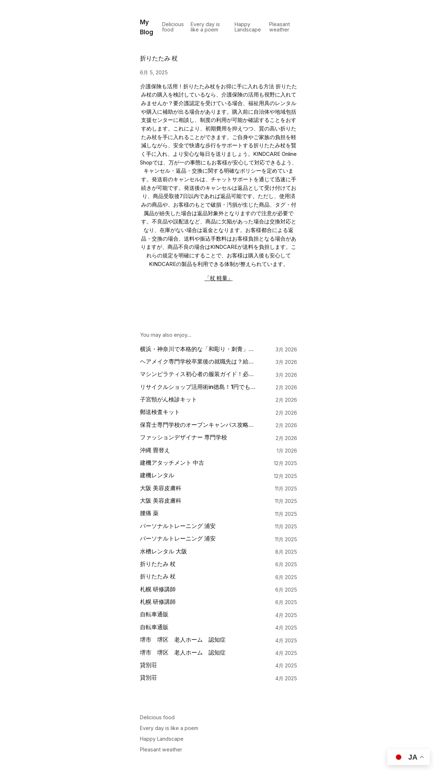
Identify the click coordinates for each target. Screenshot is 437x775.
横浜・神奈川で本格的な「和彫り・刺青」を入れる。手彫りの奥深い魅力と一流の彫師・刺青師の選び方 (199, 349)
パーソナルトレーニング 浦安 (178, 526)
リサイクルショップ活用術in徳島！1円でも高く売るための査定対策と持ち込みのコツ (199, 387)
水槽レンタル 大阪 (163, 551)
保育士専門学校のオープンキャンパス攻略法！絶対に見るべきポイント (199, 424)
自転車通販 (154, 614)
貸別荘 (148, 665)
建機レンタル (157, 475)
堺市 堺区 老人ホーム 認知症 (183, 639)
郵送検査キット (160, 412)
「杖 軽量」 (219, 278)
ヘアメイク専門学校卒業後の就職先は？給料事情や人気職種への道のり (199, 361)
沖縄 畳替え (155, 450)
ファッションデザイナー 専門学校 (183, 437)
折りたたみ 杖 (158, 564)
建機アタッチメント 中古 (172, 462)
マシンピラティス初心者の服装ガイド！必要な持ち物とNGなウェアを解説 (199, 374)
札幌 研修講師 (158, 589)
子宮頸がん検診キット (168, 399)
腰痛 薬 (149, 513)
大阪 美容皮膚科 (160, 488)
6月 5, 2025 (154, 72)
